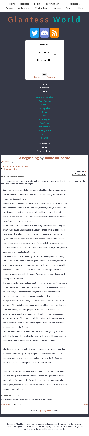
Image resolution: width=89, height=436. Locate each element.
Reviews (5, 161)
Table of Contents (9, 166)
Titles (44, 112)
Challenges (44, 119)
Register (24, 3)
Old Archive (24, 8)
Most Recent (73, 3)
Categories (44, 108)
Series (44, 115)
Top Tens (44, 123)
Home (12, 3)
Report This (23, 166)
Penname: (44, 44)
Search (69, 8)
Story (16, 169)
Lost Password (49, 77)
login (40, 410)
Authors (44, 104)
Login (37, 3)
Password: (44, 52)
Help (80, 8)
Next (86, 404)
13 (11, 161)
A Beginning (29, 158)
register (47, 410)
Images (57, 8)
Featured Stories (53, 3)
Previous (5, 404)
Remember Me (44, 60)
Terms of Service (44, 151)
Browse (9, 8)
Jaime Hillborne (57, 158)
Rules (44, 147)
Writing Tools (42, 8)
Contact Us (44, 143)
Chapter (7, 169)
